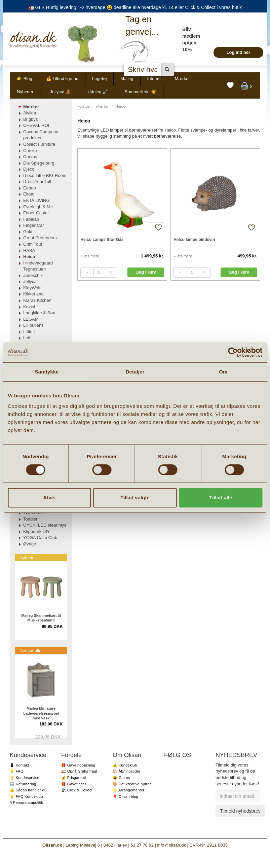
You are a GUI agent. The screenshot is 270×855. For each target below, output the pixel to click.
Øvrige (29, 543)
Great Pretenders (40, 237)
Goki (27, 231)
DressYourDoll (37, 181)
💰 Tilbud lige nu (62, 78)
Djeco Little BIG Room (45, 175)
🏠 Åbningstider (126, 771)
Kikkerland (33, 293)
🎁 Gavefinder (73, 784)
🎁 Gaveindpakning (78, 765)
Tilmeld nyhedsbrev (240, 811)
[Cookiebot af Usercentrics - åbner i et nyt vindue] (232, 352)
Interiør (154, 78)
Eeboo (29, 187)
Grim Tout (32, 244)
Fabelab (31, 219)
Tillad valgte (134, 497)
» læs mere (89, 256)
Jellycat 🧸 (60, 91)
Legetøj (99, 78)
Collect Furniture (39, 144)
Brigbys (30, 119)
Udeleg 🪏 (98, 91)
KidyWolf (31, 287)
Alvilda (29, 112)
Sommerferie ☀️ (140, 91)
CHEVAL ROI (36, 125)
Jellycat (30, 281)
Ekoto (28, 194)
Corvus (30, 156)
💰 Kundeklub (125, 765)
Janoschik (33, 275)
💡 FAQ (17, 771)
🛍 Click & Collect (76, 790)
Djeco (28, 169)
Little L (29, 331)
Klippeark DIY (36, 531)
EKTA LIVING (36, 200)
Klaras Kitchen (37, 300)
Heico (29, 256)
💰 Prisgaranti (73, 778)
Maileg (126, 78)
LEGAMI (31, 319)
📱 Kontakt (19, 765)
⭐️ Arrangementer (128, 790)
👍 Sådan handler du (28, 790)
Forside (83, 106)
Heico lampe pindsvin (194, 239)
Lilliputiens (33, 325)
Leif (26, 337)
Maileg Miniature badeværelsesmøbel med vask (41, 713)
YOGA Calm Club (40, 537)
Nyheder (25, 91)
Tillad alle (220, 497)
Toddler (30, 519)
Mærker (182, 78)
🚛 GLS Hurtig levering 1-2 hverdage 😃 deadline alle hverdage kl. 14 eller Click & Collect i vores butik (135, 7)
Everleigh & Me (38, 206)
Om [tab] (223, 372)
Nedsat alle (30, 650)
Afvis (49, 497)
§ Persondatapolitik (26, 802)
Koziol (29, 306)
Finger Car (33, 225)
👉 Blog (24, 78)
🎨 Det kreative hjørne (132, 784)
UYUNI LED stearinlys (44, 525)
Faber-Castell (36, 212)
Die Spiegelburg (38, 163)
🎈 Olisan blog (125, 796)
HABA (29, 250)
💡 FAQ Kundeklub (26, 796)
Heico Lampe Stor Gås (101, 239)
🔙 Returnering (23, 784)
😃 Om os (121, 778)
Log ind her (238, 52)
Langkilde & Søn (39, 312)
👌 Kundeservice (24, 778)
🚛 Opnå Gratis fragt (79, 771)
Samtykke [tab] (47, 372)
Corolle (30, 150)
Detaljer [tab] (135, 372)
